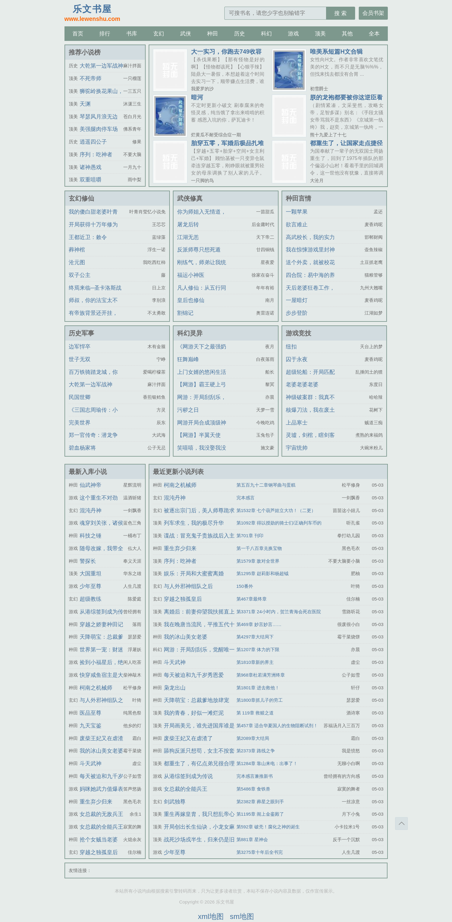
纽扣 (291, 347)
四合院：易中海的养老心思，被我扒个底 (310, 280)
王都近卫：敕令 (88, 237)
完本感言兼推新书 (254, 776)
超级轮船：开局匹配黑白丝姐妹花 (310, 377)
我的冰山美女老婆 (101, 751)
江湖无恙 (188, 237)
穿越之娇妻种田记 (101, 624)
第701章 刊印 (249, 535)
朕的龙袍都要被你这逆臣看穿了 (346, 100)
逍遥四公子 (93, 142)
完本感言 (245, 497)
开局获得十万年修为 (93, 224)
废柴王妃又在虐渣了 (188, 738)
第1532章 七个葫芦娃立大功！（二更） (276, 510)
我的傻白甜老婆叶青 (93, 212)
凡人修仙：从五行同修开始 (201, 293)
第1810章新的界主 (255, 662)
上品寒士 (297, 423)
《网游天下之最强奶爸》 (201, 352)
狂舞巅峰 (188, 359)
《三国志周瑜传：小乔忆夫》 (93, 415)
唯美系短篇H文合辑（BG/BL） (336, 54)
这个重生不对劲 (99, 498)
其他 (347, 34)
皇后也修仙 (190, 300)
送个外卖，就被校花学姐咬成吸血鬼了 (310, 267)
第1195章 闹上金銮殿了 (260, 814)
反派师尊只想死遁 (199, 250)
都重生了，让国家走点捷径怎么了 (346, 146)
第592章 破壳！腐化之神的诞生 (268, 826)
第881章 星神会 (252, 839)
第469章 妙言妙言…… (259, 624)
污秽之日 (188, 410)
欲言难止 (297, 224)
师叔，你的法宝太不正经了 (93, 305)
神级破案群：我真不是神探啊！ (310, 402)
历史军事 (81, 333)
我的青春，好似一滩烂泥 (194, 713)
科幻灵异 (190, 333)
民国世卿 (80, 397)
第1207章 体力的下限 (258, 649)
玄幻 (158, 34)
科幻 (266, 34)
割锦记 (185, 313)
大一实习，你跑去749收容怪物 (226, 54)
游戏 (293, 34)
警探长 (88, 561)
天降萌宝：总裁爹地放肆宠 (196, 700)
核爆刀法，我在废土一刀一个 (310, 415)
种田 (212, 34)
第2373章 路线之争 (255, 750)
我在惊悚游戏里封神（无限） (310, 255)
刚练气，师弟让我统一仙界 (201, 267)
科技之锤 (90, 536)
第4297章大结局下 (255, 636)
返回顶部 (401, 823)
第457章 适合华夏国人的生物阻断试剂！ (277, 725)
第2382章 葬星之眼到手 (260, 801)
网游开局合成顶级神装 (201, 428)
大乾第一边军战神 (101, 66)
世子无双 (80, 359)
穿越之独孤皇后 (99, 852)
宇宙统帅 (297, 448)
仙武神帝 (90, 485)
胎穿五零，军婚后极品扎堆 (227, 143)
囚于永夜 (297, 359)
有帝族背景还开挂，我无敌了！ (93, 318)
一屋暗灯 (297, 300)
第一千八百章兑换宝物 (259, 548)
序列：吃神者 (96, 154)
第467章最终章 (251, 598)
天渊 (85, 104)
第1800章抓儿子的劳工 (259, 700)
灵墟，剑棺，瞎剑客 (310, 435)
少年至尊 (90, 586)
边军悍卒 (80, 347)
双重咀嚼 (90, 180)
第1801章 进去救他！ (258, 687)
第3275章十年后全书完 (259, 852)
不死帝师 (90, 78)
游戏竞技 (298, 333)
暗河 (197, 97)
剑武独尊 (175, 802)
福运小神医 (190, 275)
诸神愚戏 (90, 167)
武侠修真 (190, 198)
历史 (239, 34)
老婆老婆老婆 (302, 384)
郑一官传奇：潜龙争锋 (93, 440)
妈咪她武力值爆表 (101, 789)
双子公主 (80, 275)
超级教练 (90, 599)
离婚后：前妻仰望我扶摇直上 (199, 612)
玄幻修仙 (81, 198)
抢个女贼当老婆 (99, 840)
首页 (77, 34)
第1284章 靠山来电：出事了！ (267, 763)
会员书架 (373, 13)
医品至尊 (90, 713)
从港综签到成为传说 (188, 776)
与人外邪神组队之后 (188, 586)
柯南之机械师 (96, 688)
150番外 (244, 586)
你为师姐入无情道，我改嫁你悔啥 (201, 217)
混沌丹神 (90, 511)
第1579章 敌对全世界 (258, 561)
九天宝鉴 (90, 726)
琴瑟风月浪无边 (99, 117)
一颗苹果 (297, 212)
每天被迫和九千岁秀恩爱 (194, 675)
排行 (104, 34)
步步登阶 (297, 313)
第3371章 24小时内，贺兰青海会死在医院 (278, 611)
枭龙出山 (175, 688)
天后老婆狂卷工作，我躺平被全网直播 (310, 293)
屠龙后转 (188, 224)
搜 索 (340, 13)
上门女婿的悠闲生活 (201, 372)
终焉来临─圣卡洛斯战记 (95, 293)
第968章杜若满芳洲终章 (260, 674)
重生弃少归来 (96, 802)
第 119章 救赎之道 (255, 712)
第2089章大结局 (252, 738)
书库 (131, 34)
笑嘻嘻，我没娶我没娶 (201, 453)
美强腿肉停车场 (99, 129)
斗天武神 (90, 764)
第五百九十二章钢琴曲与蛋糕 (265, 485)
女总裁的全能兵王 (101, 827)
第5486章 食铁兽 (253, 788)
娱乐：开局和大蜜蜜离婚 (194, 574)
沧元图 (77, 262)
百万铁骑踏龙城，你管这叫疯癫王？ (93, 377)
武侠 (185, 34)
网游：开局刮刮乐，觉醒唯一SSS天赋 (201, 402)
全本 (374, 34)
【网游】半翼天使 (199, 435)
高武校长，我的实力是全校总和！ (310, 242)
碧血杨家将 (82, 448)
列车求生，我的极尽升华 (194, 523)
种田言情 (298, 198)
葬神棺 (77, 250)
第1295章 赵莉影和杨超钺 (262, 573)
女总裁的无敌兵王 (101, 814)
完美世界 (80, 423)
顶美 (320, 34)
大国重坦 (90, 574)
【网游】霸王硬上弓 (201, 384)
